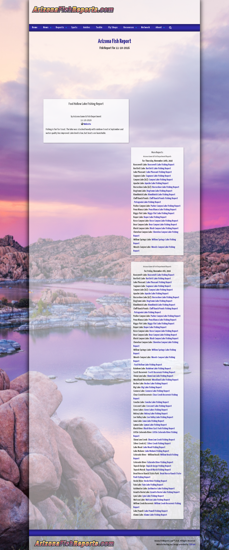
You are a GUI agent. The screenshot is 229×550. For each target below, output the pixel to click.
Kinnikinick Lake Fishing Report (161, 194)
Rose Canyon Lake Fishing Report (164, 221)
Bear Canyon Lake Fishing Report (163, 224)
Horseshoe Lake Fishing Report (165, 187)
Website (87, 124)
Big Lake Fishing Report (151, 387)
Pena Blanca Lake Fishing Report (162, 209)
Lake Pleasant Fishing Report (159, 172)
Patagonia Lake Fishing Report (147, 202)
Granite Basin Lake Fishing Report (165, 492)
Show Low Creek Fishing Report (161, 440)
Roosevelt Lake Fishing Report (161, 164)
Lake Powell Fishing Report (156, 511)
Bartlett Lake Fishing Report (158, 168)
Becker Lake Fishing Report (156, 383)
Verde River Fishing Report (155, 481)
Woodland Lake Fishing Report (165, 380)
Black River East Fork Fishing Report (159, 428)
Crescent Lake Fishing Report (159, 406)
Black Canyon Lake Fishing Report (164, 228)
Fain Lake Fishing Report (152, 485)
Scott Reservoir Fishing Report (161, 372)
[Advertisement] (155, 12)
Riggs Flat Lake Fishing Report (161, 213)
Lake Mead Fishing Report (154, 447)
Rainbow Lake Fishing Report (158, 368)
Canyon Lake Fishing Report (161, 180)
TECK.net (192, 544)
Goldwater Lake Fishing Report (161, 488)
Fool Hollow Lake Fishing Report (148, 365)
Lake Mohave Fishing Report (157, 451)
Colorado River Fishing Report (160, 462)
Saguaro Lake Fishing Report (158, 176)
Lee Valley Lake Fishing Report (160, 417)
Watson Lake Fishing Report (157, 500)
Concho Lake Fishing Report (157, 402)
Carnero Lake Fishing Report (157, 391)
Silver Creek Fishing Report (159, 443)
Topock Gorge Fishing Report (158, 466)
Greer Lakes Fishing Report (156, 410)
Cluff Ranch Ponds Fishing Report (163, 198)
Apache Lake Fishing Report (157, 183)
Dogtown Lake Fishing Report (159, 191)
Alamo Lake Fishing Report (155, 515)
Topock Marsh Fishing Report (158, 470)
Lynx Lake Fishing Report (153, 496)
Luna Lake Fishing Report (153, 421)
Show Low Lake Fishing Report (160, 376)
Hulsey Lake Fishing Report (156, 413)
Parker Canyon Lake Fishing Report (166, 206)
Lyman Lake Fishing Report (155, 425)
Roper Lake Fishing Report (155, 217)
